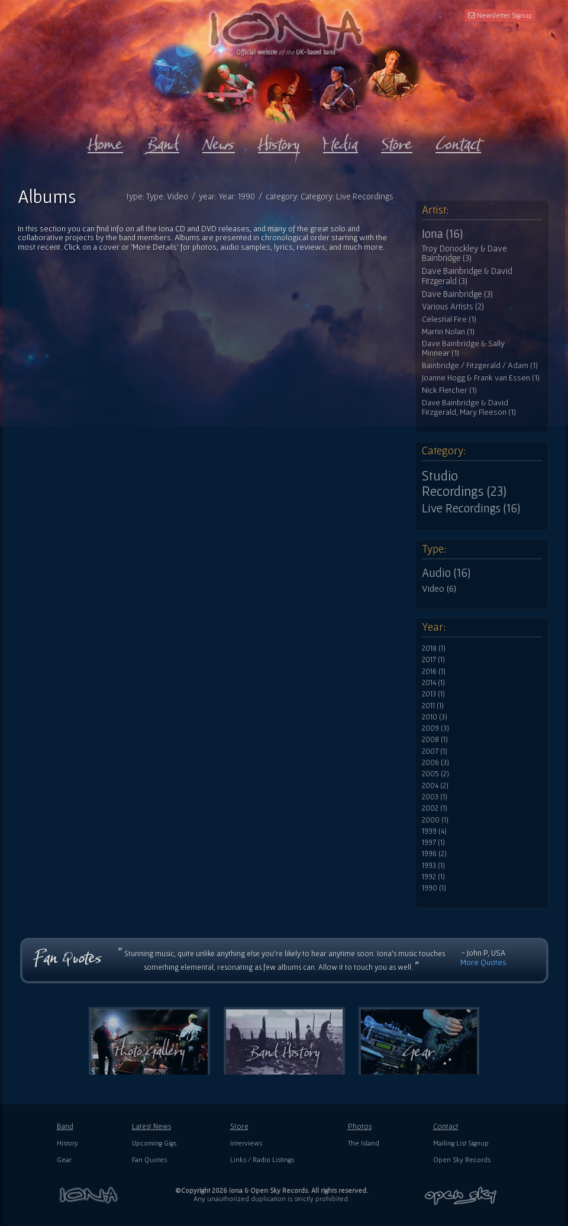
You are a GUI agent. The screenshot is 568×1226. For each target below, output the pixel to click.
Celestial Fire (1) (449, 319)
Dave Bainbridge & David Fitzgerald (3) (467, 276)
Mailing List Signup (461, 1143)
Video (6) (439, 588)
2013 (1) (433, 694)
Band (65, 1126)
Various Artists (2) (453, 306)
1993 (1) (433, 866)
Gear (64, 1159)
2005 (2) (435, 774)
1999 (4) (434, 831)
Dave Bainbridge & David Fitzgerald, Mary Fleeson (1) (469, 407)
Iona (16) (442, 233)
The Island (363, 1143)
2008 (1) (435, 739)
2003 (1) (434, 797)
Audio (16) (446, 572)
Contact (446, 1126)
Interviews (246, 1143)
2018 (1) (434, 648)
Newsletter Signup (500, 15)
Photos (360, 1126)
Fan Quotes (149, 1159)
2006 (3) (435, 763)
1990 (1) (434, 888)
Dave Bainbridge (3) (457, 294)
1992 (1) (433, 877)
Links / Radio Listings (262, 1159)
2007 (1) (434, 751)
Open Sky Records (461, 1159)
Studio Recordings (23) (464, 483)
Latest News (151, 1126)
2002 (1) (434, 808)
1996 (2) (434, 854)
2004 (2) (435, 786)
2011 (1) (433, 706)
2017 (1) (433, 660)
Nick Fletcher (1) (449, 390)
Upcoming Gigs (154, 1143)
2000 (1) (435, 820)
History (67, 1143)
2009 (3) (435, 728)
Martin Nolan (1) (448, 331)
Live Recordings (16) (471, 508)
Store (239, 1126)
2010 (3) (434, 717)
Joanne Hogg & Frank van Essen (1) (481, 377)
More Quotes (483, 962)
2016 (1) (434, 671)
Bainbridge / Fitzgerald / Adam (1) (480, 365)
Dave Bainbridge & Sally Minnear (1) (463, 348)
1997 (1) (433, 842)
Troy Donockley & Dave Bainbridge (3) (464, 253)
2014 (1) (433, 683)
